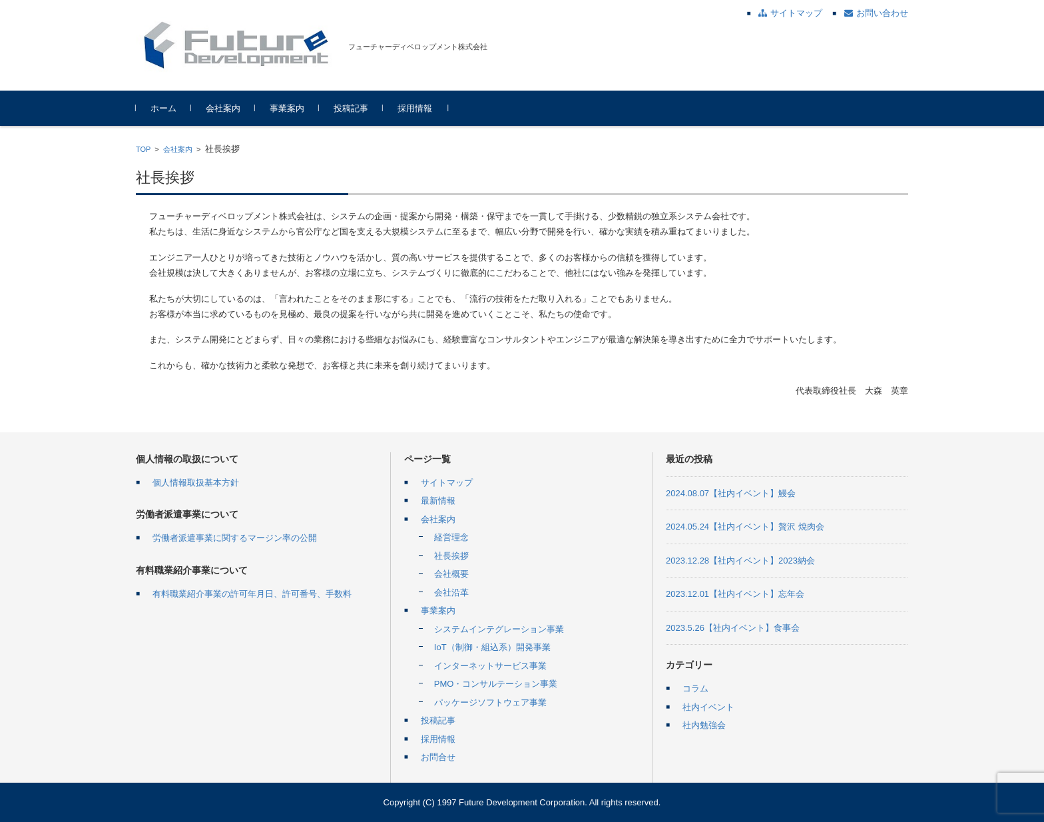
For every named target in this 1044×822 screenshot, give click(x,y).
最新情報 (438, 501)
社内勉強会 (704, 725)
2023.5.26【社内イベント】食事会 (733, 628)
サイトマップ (447, 483)
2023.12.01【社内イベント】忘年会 (735, 594)
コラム (695, 688)
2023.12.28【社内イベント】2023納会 (740, 561)
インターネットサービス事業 (490, 666)
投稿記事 (351, 108)
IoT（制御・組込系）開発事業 (492, 647)
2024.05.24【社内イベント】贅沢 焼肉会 (745, 527)
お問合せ (438, 757)
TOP (143, 149)
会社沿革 (451, 593)
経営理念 (451, 537)
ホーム (163, 108)
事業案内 (287, 108)
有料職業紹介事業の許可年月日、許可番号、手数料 (252, 594)
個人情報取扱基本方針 (195, 483)
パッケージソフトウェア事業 (490, 702)
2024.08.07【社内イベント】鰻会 (731, 493)
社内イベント (708, 707)
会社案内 (223, 108)
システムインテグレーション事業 (499, 629)
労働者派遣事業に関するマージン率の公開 (234, 538)
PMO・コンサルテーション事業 (496, 684)
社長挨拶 (451, 556)
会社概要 (451, 574)
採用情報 (414, 108)
